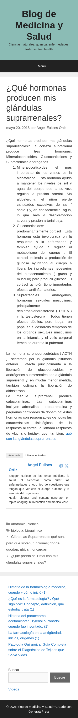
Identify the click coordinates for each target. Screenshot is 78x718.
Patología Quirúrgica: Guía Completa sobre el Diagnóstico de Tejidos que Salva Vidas (37, 649)
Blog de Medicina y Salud (39, 25)
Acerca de (14, 455)
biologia (17, 531)
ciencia (33, 524)
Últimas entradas (35, 455)
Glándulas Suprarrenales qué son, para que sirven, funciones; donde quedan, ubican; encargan (35, 543)
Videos (13, 689)
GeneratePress (39, 711)
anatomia (18, 524)
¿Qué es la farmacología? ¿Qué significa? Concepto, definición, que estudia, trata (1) (36, 604)
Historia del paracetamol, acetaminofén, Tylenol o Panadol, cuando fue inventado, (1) (34, 621)
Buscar (13, 670)
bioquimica (33, 531)
